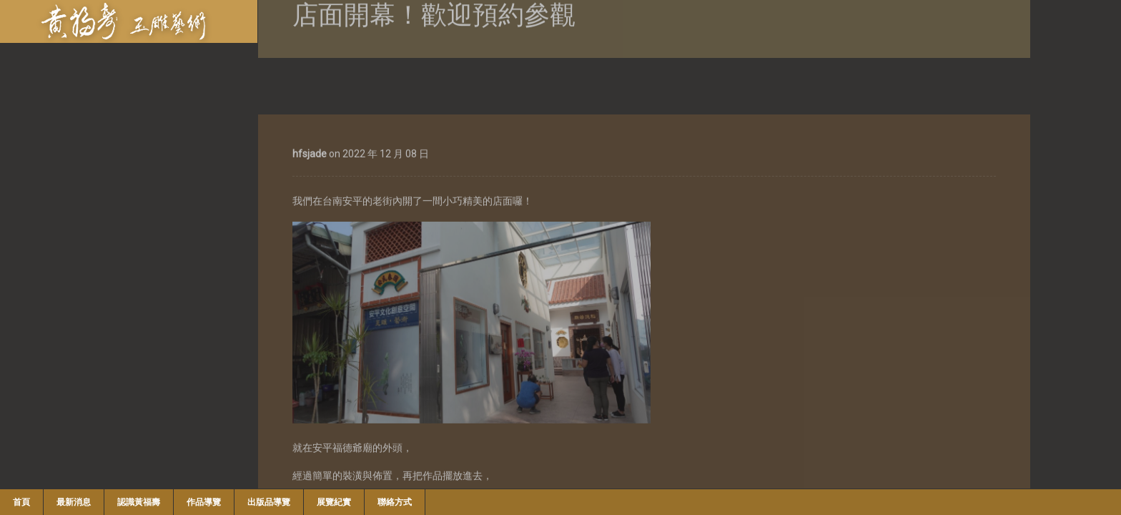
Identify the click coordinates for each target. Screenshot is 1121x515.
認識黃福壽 (138, 502)
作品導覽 (204, 502)
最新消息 (73, 502)
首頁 (21, 502)
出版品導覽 (268, 502)
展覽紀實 (334, 502)
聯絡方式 (394, 502)
